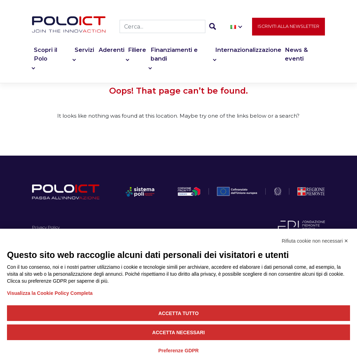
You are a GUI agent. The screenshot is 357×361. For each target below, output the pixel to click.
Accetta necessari (178, 332)
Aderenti (111, 50)
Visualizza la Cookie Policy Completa (50, 293)
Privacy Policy (46, 227)
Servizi (84, 50)
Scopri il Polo (45, 54)
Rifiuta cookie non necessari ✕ (315, 241)
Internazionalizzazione (248, 50)
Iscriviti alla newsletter (288, 26)
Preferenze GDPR (178, 350)
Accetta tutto (178, 313)
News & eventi (296, 54)
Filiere (137, 50)
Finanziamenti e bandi (174, 54)
